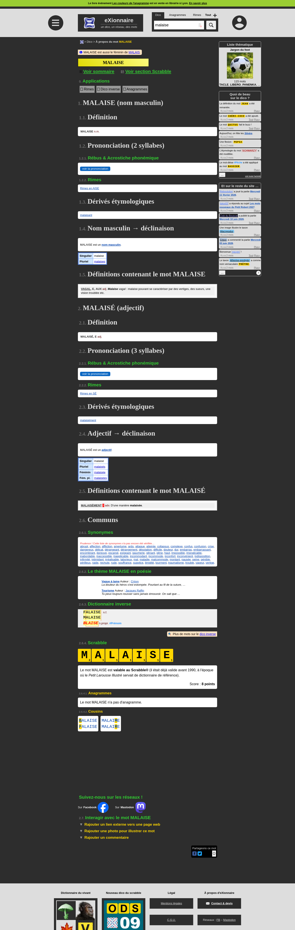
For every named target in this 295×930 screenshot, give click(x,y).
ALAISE (88, 721)
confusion (200, 546)
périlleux (85, 562)
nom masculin (111, 244)
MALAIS (134, 52)
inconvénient (185, 556)
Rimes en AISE (89, 188)
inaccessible (104, 556)
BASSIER (234, 165)
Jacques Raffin (135, 590)
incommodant (138, 556)
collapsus (163, 546)
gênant (150, 553)
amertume (120, 546)
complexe (177, 546)
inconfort (170, 556)
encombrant (87, 553)
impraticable (194, 553)
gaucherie (138, 553)
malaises (99, 261)
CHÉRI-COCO (236, 115)
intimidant (98, 559)
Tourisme (108, 590)
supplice (138, 562)
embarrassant (202, 549)
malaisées (100, 478)
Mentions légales (171, 903)
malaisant (86, 215)
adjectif (107, 449)
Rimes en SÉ (88, 393)
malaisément (88, 420)
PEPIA (238, 141)
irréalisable (112, 559)
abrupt (84, 546)
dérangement (129, 549)
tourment (161, 562)
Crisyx (135, 581)
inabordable (87, 556)
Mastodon (229, 920)
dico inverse (207, 634)
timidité (149, 562)
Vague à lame (110, 581)
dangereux (86, 549)
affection (95, 546)
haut (167, 553)
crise (211, 546)
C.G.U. (171, 920)
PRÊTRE (244, 262)
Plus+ (257, 110)
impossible (178, 553)
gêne (159, 553)
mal (136, 559)
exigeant (125, 553)
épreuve (102, 553)
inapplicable (120, 556)
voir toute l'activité (253, 175)
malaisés (99, 466)
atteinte (151, 546)
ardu (131, 546)
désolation (145, 549)
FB (218, 920)
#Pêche (238, 161)
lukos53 (224, 202)
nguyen (236, 250)
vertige (210, 562)
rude (114, 562)
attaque (140, 546)
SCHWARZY (249, 149)
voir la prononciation (95, 168)
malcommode (159, 559)
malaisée (100, 472)
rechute (104, 562)
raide (95, 562)
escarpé (113, 553)
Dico (89, 41)
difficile (157, 549)
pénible (205, 559)
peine (195, 559)
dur (176, 549)
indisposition (202, 556)
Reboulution (226, 190)
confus (188, 546)
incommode (155, 556)
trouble (189, 562)
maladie (145, 559)
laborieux (126, 559)
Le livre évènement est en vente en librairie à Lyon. (147, 3)
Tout (251, 119)
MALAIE (111, 721)
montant (175, 559)
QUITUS (233, 124)
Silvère (248, 132)
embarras (186, 549)
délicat (99, 549)
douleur (168, 549)
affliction (107, 546)
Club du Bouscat (229, 214)
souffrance (124, 562)
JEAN (244, 103)
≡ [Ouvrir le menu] (55, 22)
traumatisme (176, 562)
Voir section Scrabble (146, 71)
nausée (186, 559)
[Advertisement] (55, 73)
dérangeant (112, 549)
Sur (93, 809)
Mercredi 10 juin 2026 (232, 218)
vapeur (200, 562)
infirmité (85, 559)
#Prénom (115, 623)
